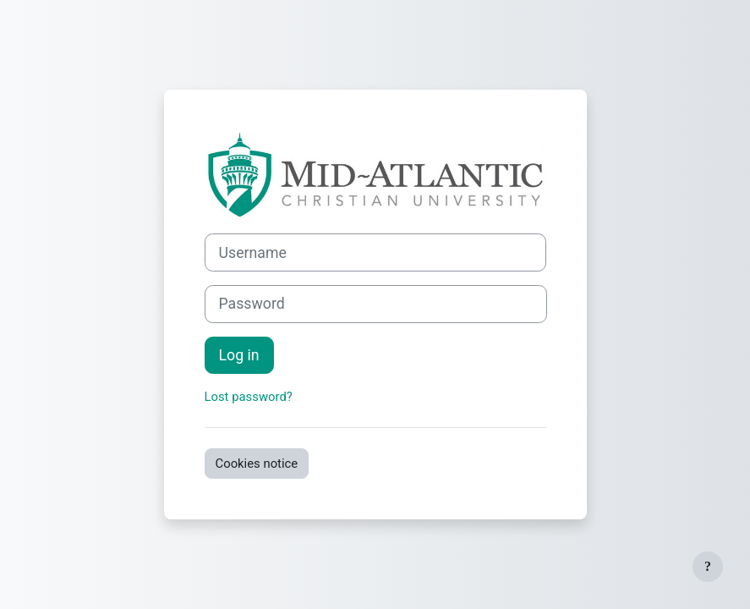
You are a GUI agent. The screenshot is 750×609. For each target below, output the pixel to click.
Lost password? (249, 396)
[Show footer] (708, 566)
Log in (239, 355)
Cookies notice (257, 463)
